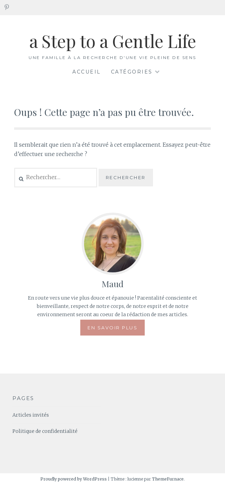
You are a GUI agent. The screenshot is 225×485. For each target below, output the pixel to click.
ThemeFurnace (168, 479)
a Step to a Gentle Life (112, 40)
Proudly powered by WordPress (73, 479)
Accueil (86, 72)
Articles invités (30, 415)
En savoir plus (112, 327)
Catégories (132, 72)
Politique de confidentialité (45, 431)
